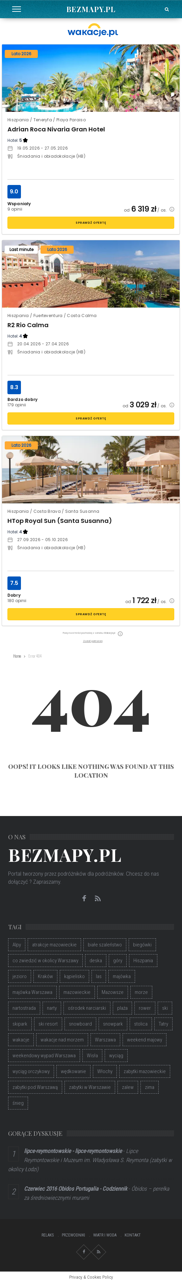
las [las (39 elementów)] (99, 976)
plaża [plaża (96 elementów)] (122, 1008)
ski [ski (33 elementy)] (165, 1008)
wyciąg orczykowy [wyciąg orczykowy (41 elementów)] (31, 1071)
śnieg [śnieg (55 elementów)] (18, 1103)
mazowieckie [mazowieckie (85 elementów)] (76, 992)
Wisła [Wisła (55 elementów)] (92, 1056)
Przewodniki (73, 1235)
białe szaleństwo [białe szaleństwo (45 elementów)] (105, 945)
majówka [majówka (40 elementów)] (122, 976)
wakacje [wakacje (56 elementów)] (20, 1040)
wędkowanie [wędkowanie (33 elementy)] (73, 1071)
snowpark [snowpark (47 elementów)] (113, 1024)
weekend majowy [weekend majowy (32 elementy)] (144, 1040)
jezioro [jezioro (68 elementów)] (19, 976)
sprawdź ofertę (91, 223)
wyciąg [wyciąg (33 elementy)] (116, 1056)
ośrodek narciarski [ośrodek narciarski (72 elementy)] (87, 1008)
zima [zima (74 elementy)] (149, 1087)
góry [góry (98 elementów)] (117, 961)
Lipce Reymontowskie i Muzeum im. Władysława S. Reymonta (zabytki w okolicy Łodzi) (90, 1160)
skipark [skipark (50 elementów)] (19, 1024)
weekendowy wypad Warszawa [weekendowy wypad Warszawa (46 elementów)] (44, 1056)
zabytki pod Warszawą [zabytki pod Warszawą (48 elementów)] (35, 1087)
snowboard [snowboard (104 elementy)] (80, 1024)
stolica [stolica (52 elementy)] (141, 1024)
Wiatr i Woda (104, 1235)
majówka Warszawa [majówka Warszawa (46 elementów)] (32, 992)
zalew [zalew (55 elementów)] (128, 1087)
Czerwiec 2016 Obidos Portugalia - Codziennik (75, 1188)
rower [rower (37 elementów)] (145, 1008)
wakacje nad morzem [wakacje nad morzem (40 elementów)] (62, 1040)
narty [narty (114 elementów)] (52, 1008)
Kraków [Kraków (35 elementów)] (45, 976)
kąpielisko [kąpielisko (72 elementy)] (74, 976)
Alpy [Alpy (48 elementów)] (16, 945)
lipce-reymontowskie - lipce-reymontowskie (73, 1151)
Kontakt (133, 1235)
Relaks (48, 1235)
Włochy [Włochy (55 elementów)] (104, 1071)
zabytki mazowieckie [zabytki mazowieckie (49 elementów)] (145, 1071)
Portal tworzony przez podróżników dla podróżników (65, 873)
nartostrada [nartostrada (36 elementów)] (24, 1008)
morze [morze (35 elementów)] (141, 992)
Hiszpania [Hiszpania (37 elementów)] (143, 961)
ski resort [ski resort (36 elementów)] (48, 1024)
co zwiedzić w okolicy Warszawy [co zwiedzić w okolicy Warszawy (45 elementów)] (45, 961)
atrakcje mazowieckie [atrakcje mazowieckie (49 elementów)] (54, 945)
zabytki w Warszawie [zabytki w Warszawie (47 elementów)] (90, 1087)
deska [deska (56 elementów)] (95, 961)
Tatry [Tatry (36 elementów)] (163, 1024)
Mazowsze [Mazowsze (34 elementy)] (113, 992)
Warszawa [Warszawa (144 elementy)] (105, 1040)
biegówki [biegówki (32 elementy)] (142, 945)
